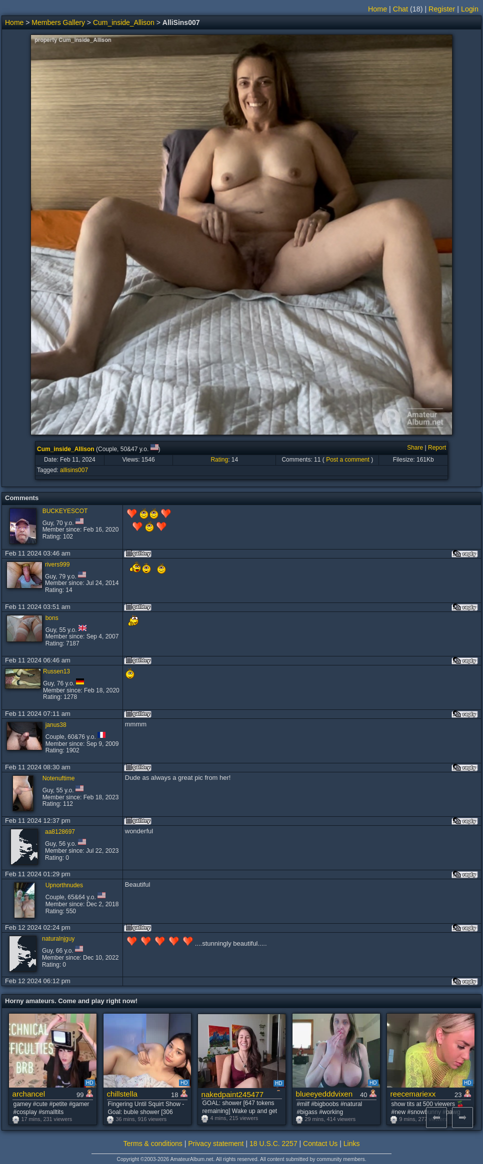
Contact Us (320, 1144)
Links (352, 1144)
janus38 (56, 724)
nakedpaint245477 (233, 1094)
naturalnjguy (58, 938)
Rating (219, 459)
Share (415, 447)
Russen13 (56, 671)
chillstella (122, 1094)
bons (52, 617)
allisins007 (74, 470)
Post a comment (348, 459)
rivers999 (57, 564)
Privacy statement (216, 1144)
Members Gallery (58, 22)
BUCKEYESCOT (65, 511)
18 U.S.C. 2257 (274, 1144)
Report (437, 447)
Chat (400, 9)
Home (377, 9)
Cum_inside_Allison (123, 22)
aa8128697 (60, 831)
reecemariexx (413, 1094)
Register (441, 9)
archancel (29, 1094)
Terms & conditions (153, 1144)
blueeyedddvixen (324, 1094)
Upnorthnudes (64, 885)
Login (469, 9)
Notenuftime (58, 778)
